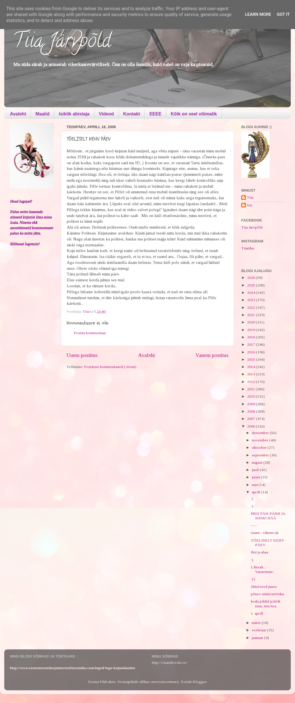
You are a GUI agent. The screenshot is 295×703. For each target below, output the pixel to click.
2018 (251, 337)
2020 (251, 322)
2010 (251, 396)
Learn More (258, 14)
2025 (251, 285)
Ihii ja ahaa (259, 552)
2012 (251, 382)
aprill (256, 492)
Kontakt (131, 113)
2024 (251, 292)
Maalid (42, 113)
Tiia (250, 197)
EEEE (155, 113)
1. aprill (257, 613)
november (260, 440)
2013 (251, 374)
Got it (283, 14)
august (257, 462)
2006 (251, 426)
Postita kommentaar (90, 333)
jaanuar (258, 638)
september (261, 455)
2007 (251, 419)
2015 (251, 359)
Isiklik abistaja (74, 113)
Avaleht (18, 113)
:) (252, 498)
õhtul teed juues (264, 586)
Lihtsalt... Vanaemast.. (262, 569)
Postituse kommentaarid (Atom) (110, 367)
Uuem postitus (82, 355)
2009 (251, 404)
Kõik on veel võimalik (194, 113)
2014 (251, 367)
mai (255, 485)
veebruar (259, 630)
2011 (251, 389)
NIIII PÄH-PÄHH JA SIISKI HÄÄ (268, 515)
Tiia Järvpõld (62, 42)
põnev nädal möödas (267, 594)
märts (257, 623)
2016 (251, 352)
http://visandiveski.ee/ (169, 662)
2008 (251, 411)
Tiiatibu (247, 248)
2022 (251, 307)
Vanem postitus (212, 355)
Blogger (199, 682)
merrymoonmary (165, 682)
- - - (254, 525)
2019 (251, 330)
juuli (256, 470)
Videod (106, 113)
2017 (251, 344)
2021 (251, 315)
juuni (256, 477)
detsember (261, 433)
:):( (253, 579)
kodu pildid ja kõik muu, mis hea (265, 603)
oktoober (260, 447)
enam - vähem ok (264, 533)
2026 (251, 277)
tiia (249, 205)
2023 (251, 300)
